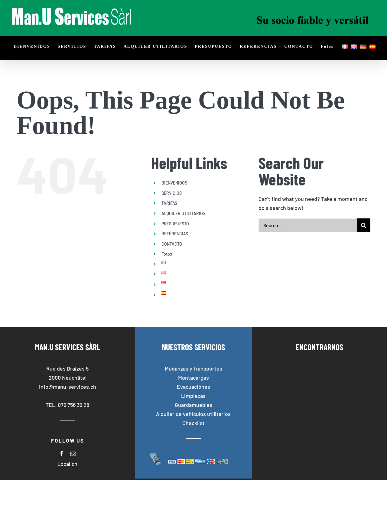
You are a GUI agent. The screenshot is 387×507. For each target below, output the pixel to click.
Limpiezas (193, 395)
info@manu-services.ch (67, 386)
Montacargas (193, 377)
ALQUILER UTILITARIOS (183, 213)
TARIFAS (169, 203)
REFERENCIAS (174, 233)
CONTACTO (171, 244)
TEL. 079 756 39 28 (67, 404)
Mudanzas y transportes (193, 368)
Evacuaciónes (193, 386)
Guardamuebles (193, 404)
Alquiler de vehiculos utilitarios (193, 414)
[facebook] (61, 453)
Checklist (193, 423)
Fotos (166, 254)
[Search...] (308, 225)
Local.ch (67, 463)
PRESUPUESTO (175, 223)
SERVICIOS (171, 193)
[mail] (73, 453)
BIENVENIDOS (174, 182)
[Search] (363, 225)
